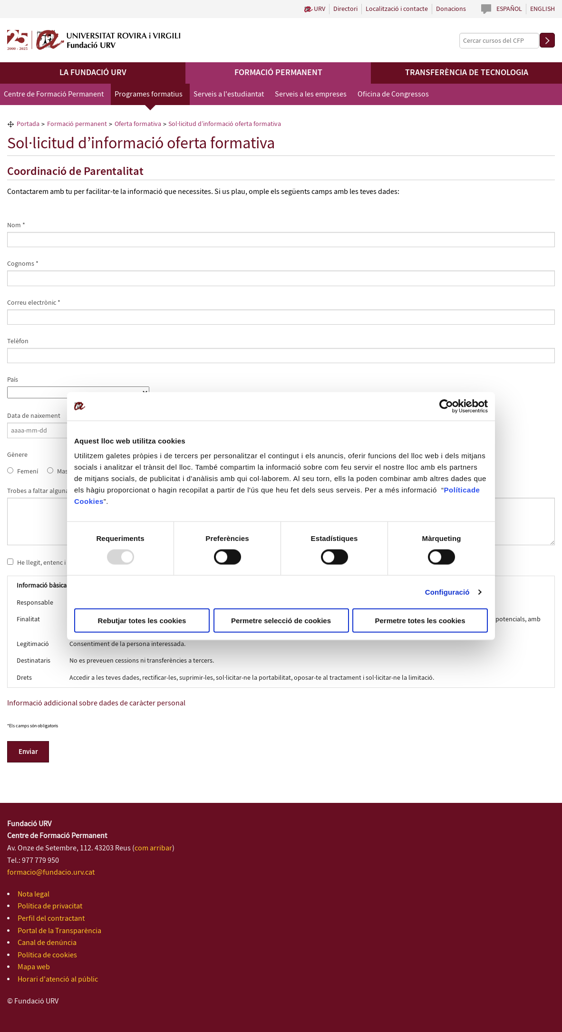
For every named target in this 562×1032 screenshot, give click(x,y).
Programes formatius (149, 94)
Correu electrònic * (33, 302)
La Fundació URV (92, 72)
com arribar (153, 848)
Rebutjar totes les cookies (142, 621)
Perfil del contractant (51, 919)
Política (457, 490)
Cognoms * (23, 263)
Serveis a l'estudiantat (229, 94)
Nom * (16, 225)
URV (319, 9)
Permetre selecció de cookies (281, 621)
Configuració (447, 592)
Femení (27, 471)
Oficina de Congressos (393, 94)
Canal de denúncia (47, 943)
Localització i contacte (397, 9)
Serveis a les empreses (311, 94)
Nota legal (33, 894)
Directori (345, 9)
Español (509, 9)
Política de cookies (47, 955)
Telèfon (18, 341)
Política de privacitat (50, 906)
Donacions (451, 9)
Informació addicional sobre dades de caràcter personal (96, 703)
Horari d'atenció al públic (58, 979)
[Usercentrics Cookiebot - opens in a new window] (446, 406)
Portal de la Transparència (59, 931)
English (542, 9)
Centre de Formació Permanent (54, 94)
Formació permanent (278, 72)
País (12, 379)
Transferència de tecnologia (466, 72)
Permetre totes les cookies (420, 621)
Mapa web (34, 967)
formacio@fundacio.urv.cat (51, 873)
